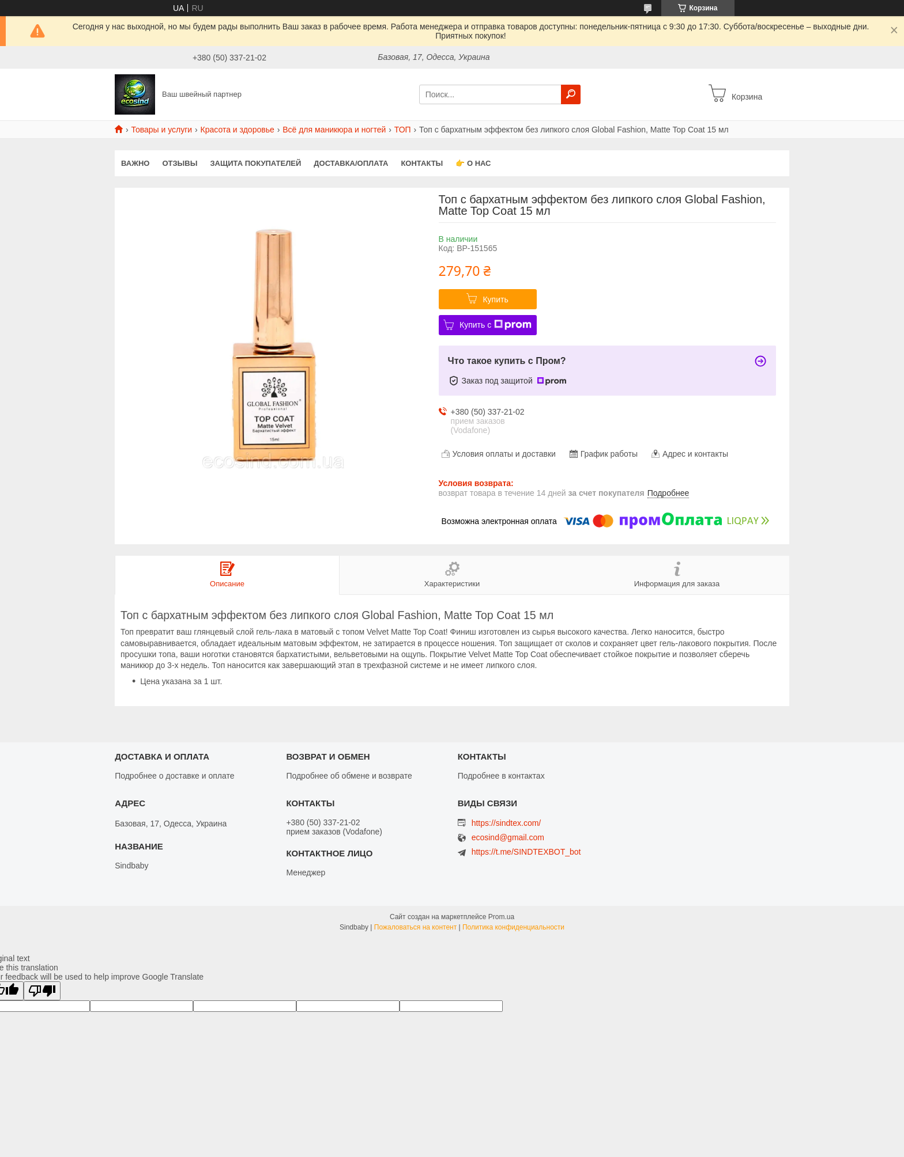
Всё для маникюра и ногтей (334, 129)
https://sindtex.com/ (506, 823)
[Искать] (571, 94)
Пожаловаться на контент (415, 927)
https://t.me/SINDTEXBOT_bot (526, 851)
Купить (495, 299)
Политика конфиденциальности (513, 927)
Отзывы (179, 163)
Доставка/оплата (351, 163)
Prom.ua (501, 917)
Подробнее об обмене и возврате (349, 775)
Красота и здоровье (237, 129)
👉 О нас (473, 163)
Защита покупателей (255, 163)
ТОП (402, 129)
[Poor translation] (42, 990)
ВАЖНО (135, 163)
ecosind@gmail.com (508, 837)
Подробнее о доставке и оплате (174, 775)
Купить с (495, 325)
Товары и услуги (161, 129)
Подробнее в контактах (501, 775)
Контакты (422, 163)
